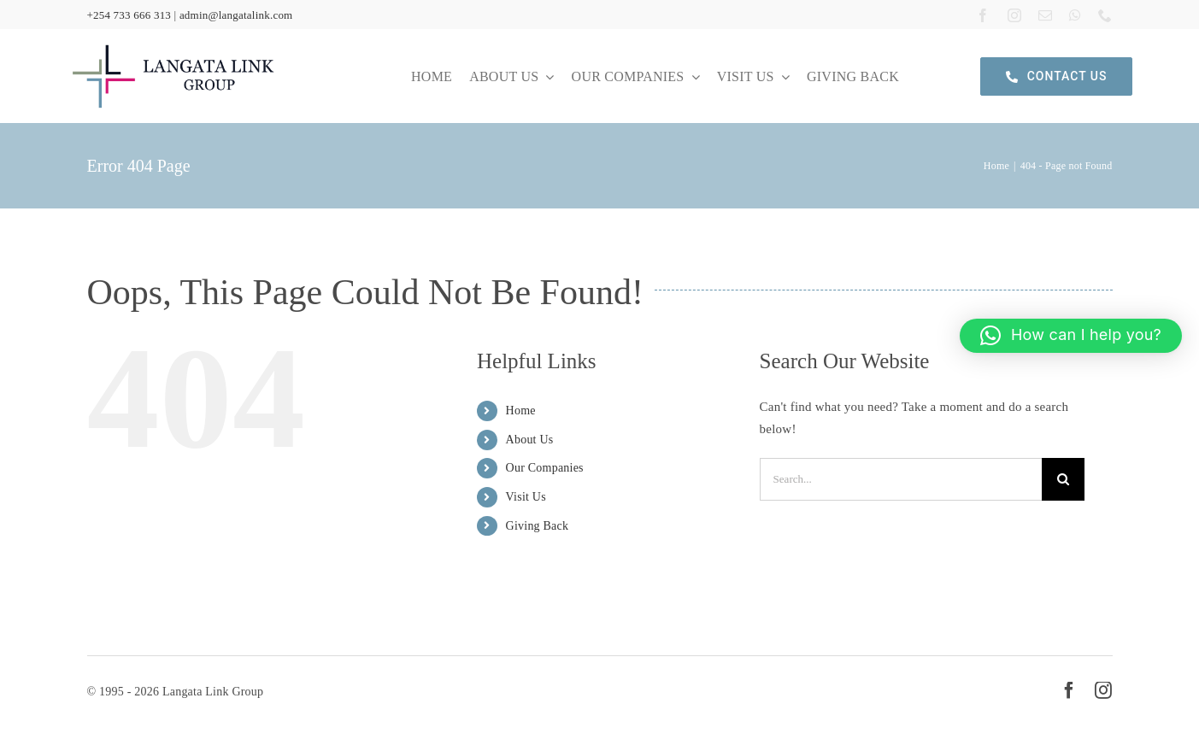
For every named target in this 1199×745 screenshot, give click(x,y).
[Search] (1063, 479)
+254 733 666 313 (128, 15)
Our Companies (545, 467)
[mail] (1045, 14)
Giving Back (537, 525)
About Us (530, 439)
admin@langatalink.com (236, 15)
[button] (1071, 336)
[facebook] (983, 14)
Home (521, 410)
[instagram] (1014, 14)
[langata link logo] (173, 44)
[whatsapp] (1075, 14)
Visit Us (526, 496)
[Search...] (901, 479)
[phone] (1105, 14)
